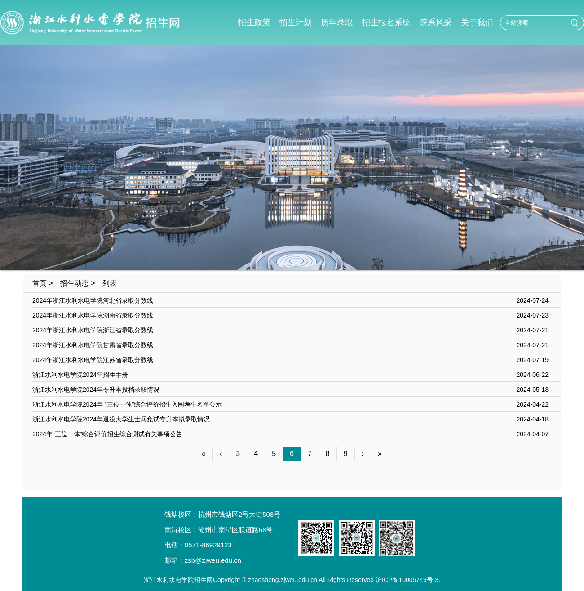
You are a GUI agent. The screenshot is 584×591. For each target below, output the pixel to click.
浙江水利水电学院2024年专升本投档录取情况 (95, 389)
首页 (39, 283)
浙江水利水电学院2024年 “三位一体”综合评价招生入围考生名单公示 (127, 404)
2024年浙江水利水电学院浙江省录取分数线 (92, 330)
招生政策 (254, 22)
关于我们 (477, 22)
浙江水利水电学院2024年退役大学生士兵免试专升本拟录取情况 (121, 419)
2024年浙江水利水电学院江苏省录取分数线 (92, 359)
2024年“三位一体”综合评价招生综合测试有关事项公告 (107, 434)
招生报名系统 (386, 22)
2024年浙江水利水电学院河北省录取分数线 (92, 300)
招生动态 (74, 283)
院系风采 (436, 22)
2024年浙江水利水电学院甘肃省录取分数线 (92, 345)
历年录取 (337, 22)
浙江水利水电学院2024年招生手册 (80, 374)
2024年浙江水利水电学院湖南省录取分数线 (92, 315)
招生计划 (295, 22)
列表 (109, 283)
